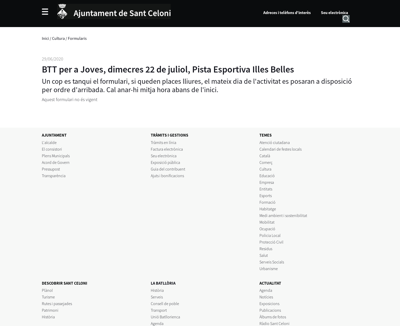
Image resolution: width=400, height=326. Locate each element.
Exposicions (269, 303)
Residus (265, 248)
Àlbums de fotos (272, 316)
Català (264, 155)
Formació (267, 202)
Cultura (58, 38)
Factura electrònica (167, 149)
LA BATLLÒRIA (163, 283)
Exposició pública (165, 162)
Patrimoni (50, 310)
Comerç (265, 162)
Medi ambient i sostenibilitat (283, 215)
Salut (263, 255)
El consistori (52, 149)
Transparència (54, 175)
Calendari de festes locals (280, 149)
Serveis (157, 296)
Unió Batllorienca (165, 316)
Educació (267, 175)
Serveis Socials (271, 261)
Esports (265, 195)
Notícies (266, 296)
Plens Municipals (56, 155)
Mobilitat (266, 222)
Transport (159, 310)
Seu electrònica (334, 12)
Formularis (77, 38)
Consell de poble (165, 303)
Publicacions (270, 310)
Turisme (48, 296)
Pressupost (51, 169)
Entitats (265, 188)
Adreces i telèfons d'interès (287, 12)
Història (48, 316)
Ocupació (267, 228)
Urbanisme (268, 268)
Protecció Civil (271, 242)
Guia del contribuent (168, 169)
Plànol (47, 290)
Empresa (266, 182)
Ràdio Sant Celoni (274, 323)
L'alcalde (49, 142)
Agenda (157, 323)
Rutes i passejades (57, 303)
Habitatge (267, 208)
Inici (45, 38)
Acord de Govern (56, 162)
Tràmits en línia (163, 142)
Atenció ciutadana (274, 142)
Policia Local (270, 235)
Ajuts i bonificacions (167, 175)
